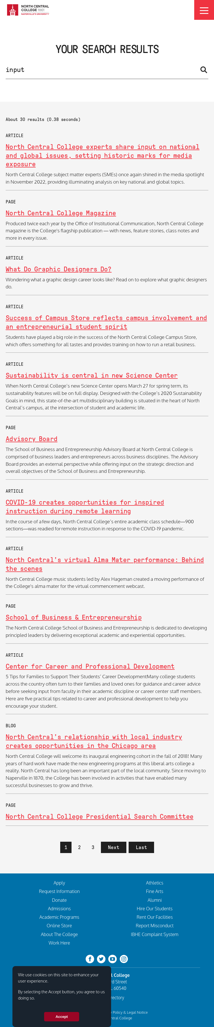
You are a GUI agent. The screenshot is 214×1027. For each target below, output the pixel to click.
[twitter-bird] (101, 958)
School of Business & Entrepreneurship (74, 617)
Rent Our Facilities (155, 917)
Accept (61, 1017)
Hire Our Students (155, 908)
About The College (59, 934)
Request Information (59, 891)
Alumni (155, 900)
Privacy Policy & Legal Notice (124, 1012)
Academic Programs (59, 917)
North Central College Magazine (61, 213)
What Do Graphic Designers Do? (59, 269)
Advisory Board (31, 439)
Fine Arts (154, 891)
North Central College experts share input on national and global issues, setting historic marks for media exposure (103, 155)
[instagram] (124, 958)
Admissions (59, 908)
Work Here (59, 943)
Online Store (59, 925)
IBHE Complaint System (154, 934)
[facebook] (90, 958)
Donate (59, 900)
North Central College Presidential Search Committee (99, 816)
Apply (59, 883)
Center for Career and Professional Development (90, 666)
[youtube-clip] (112, 958)
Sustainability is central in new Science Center (92, 375)
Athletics (154, 883)
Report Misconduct (155, 925)
